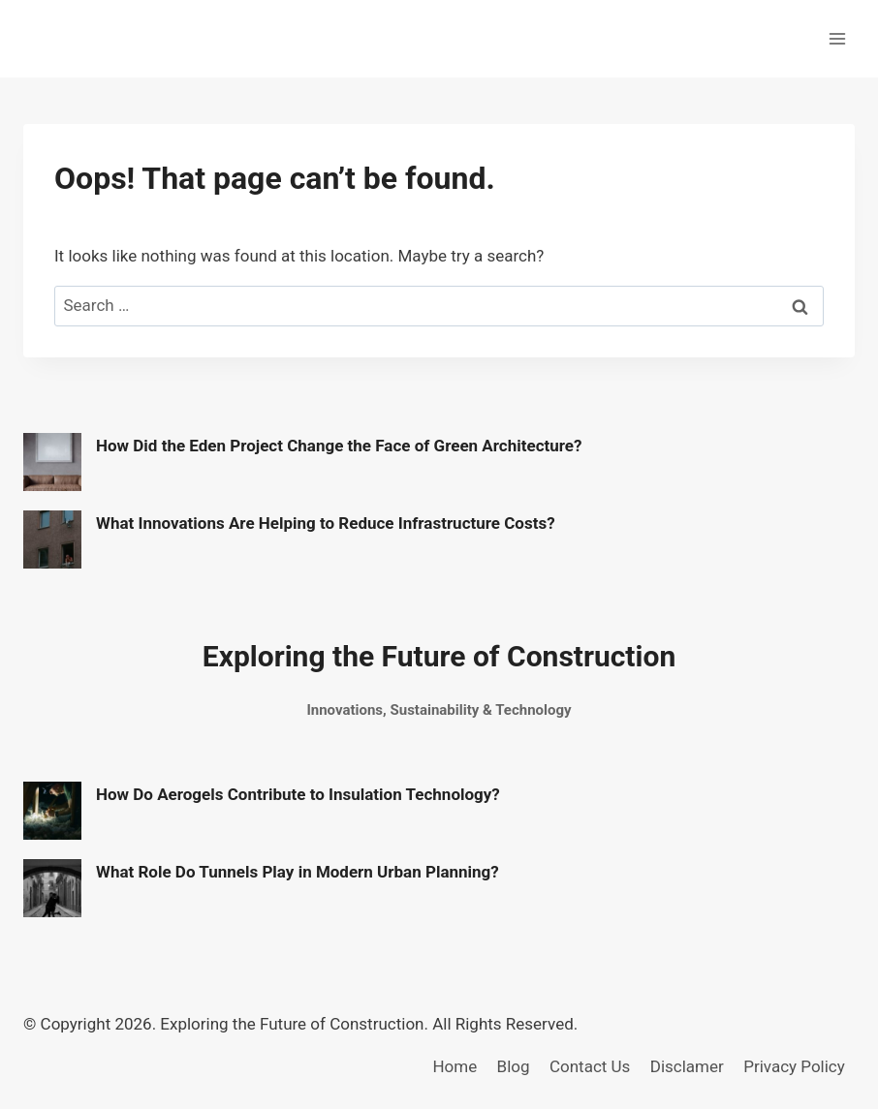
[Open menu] (837, 38)
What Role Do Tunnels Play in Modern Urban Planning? (297, 871)
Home (454, 1066)
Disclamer (687, 1066)
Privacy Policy (794, 1066)
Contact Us (589, 1066)
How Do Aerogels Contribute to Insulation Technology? (298, 794)
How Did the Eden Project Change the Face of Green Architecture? (339, 445)
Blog (513, 1066)
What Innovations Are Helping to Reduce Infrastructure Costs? (325, 523)
